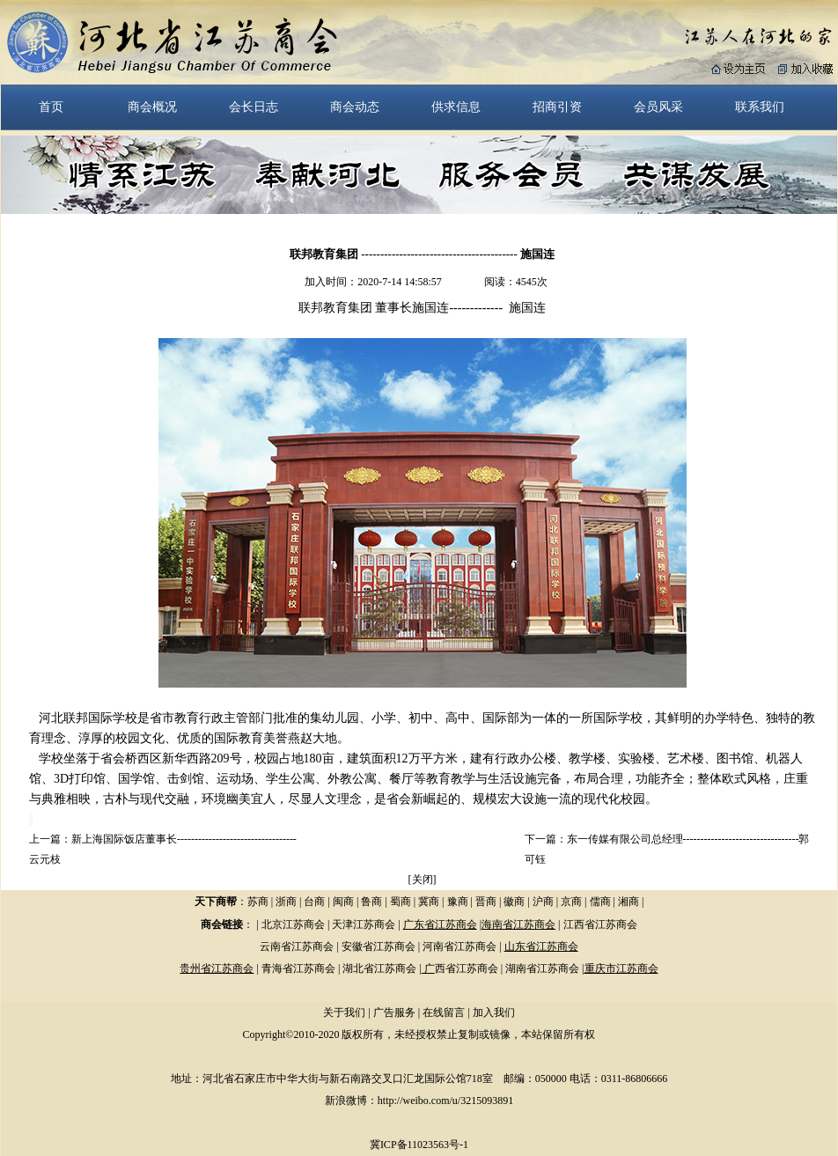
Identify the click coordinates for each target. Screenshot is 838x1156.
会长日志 (253, 106)
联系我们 (759, 106)
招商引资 (557, 106)
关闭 (422, 879)
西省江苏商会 (466, 968)
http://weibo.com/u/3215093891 (445, 1100)
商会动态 (354, 106)
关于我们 (344, 1012)
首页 (51, 106)
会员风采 (658, 106)
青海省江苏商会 (298, 968)
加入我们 (494, 1012)
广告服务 (394, 1012)
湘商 (628, 901)
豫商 (457, 901)
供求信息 (456, 106)
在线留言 (444, 1012)
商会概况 (152, 106)
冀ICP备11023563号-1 (419, 1144)
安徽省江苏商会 (378, 946)
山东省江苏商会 (541, 946)
